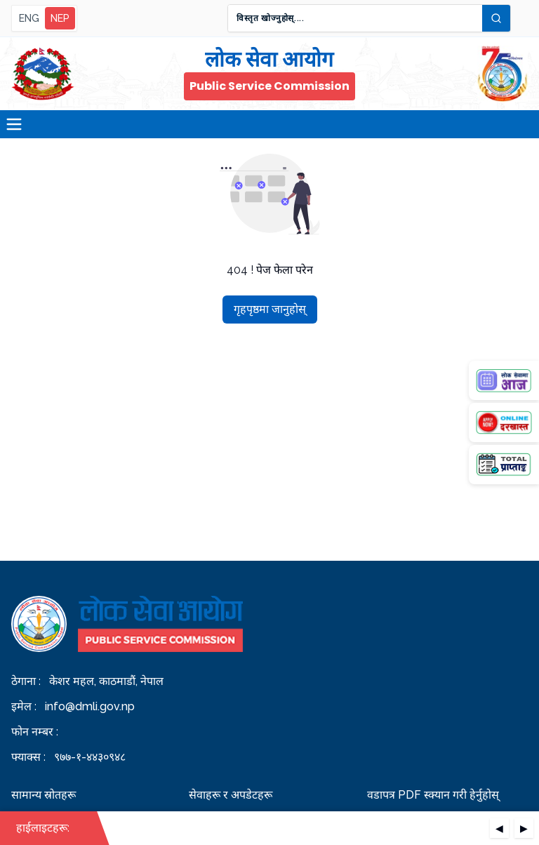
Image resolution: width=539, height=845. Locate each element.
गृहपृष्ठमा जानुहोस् (270, 309)
